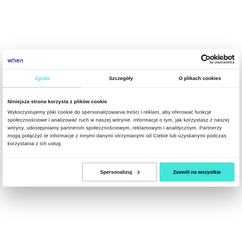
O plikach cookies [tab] (200, 78)
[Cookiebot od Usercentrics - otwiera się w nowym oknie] (205, 59)
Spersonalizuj (120, 171)
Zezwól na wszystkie (197, 171)
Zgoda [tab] (42, 78)
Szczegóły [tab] (121, 78)
